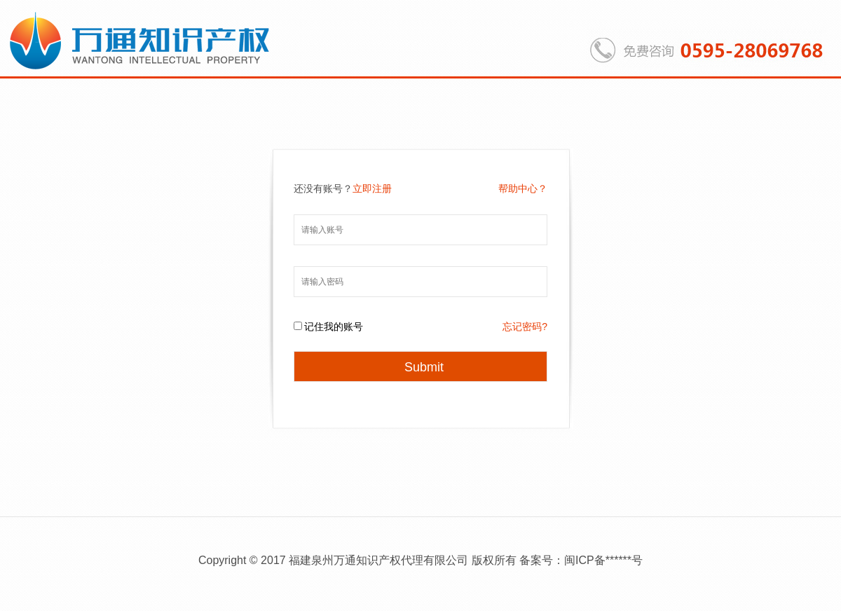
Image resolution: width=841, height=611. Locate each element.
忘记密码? (524, 326)
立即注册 (372, 188)
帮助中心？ (522, 188)
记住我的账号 (333, 326)
